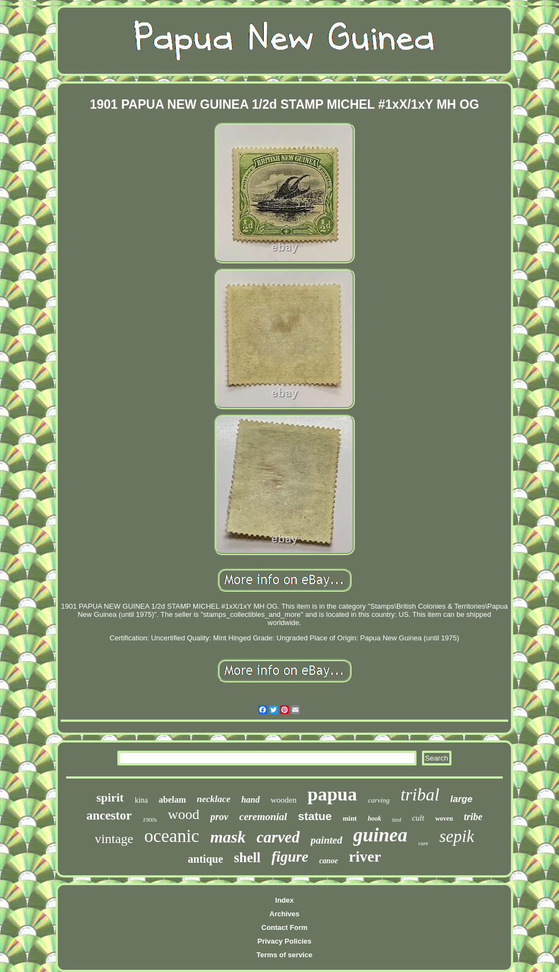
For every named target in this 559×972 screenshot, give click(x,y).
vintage (114, 839)
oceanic (171, 836)
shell (247, 857)
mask (228, 837)
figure (289, 857)
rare (423, 843)
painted (326, 840)
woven (444, 818)
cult (418, 818)
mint (350, 818)
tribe (473, 816)
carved (278, 837)
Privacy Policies (284, 941)
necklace (213, 799)
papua (332, 794)
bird (396, 820)
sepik (456, 836)
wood (183, 814)
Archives (285, 914)
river (365, 856)
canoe (328, 861)
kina (141, 800)
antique (205, 859)
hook (375, 818)
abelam (172, 799)
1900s (149, 819)
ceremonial (263, 816)
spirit (110, 797)
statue (315, 816)
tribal (420, 794)
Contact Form (284, 927)
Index (284, 900)
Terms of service (284, 955)
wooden (284, 800)
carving (379, 800)
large (461, 799)
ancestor (109, 815)
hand (250, 799)
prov (219, 816)
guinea (380, 835)
